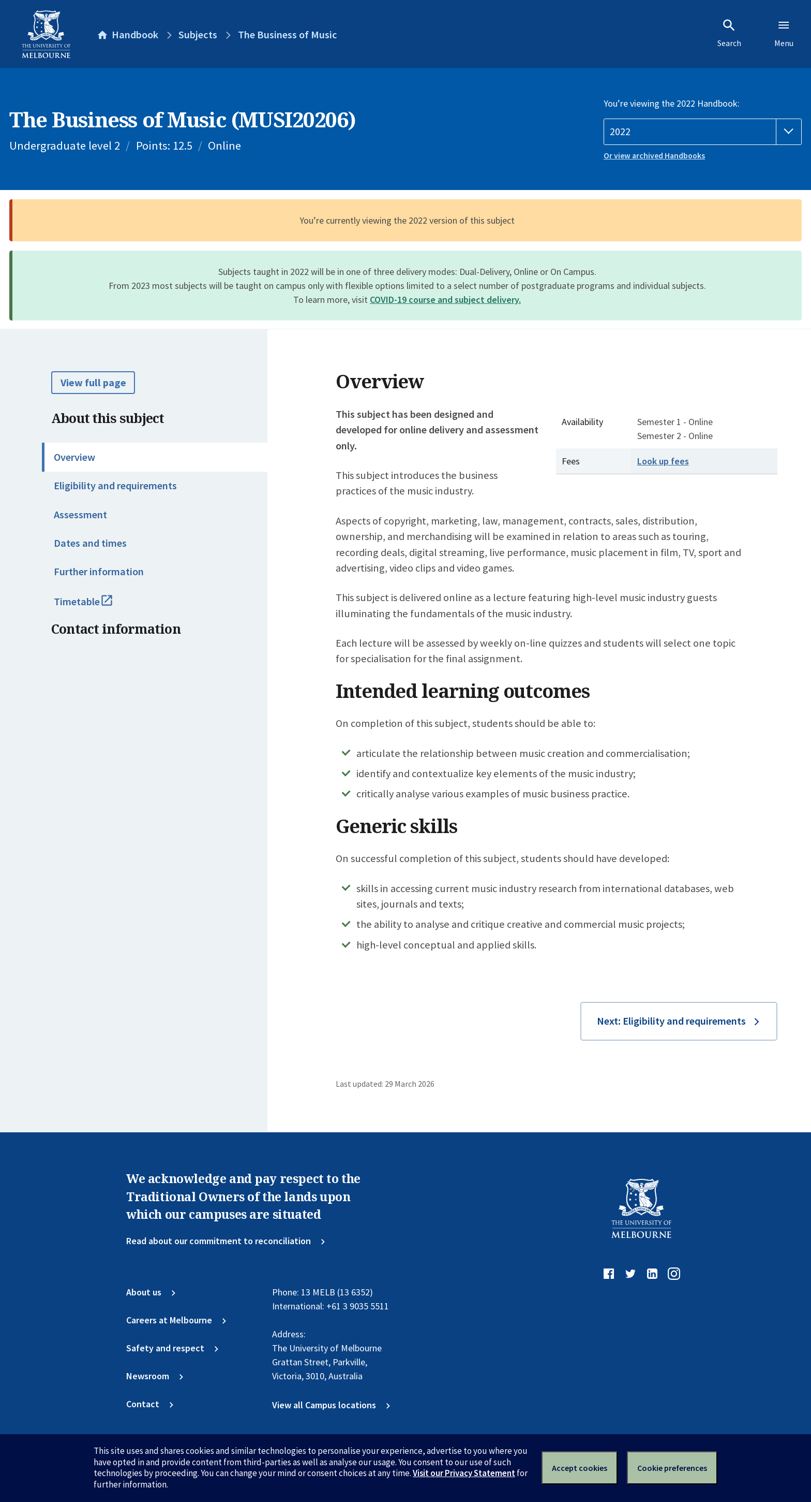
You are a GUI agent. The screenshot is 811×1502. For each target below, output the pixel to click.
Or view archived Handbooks (654, 156)
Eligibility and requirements (115, 485)
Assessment (80, 514)
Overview (74, 457)
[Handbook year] (702, 131)
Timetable (96, 606)
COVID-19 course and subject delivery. (445, 299)
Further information (99, 571)
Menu (783, 33)
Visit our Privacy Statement (464, 1473)
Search (729, 33)
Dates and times (90, 543)
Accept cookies (579, 1468)
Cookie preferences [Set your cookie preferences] (672, 1468)
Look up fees (663, 461)
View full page (93, 382)
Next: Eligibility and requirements (671, 1021)
